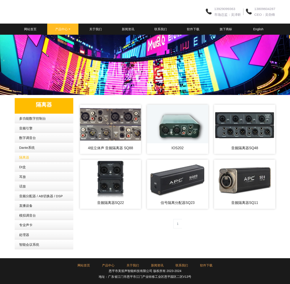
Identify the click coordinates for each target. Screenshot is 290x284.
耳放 (22, 188)
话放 (22, 197)
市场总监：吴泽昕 (227, 14)
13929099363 (224, 9)
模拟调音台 (27, 226)
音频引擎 (26, 139)
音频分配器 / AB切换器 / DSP (41, 207)
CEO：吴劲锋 (264, 14)
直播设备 (26, 217)
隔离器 (24, 168)
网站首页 (35, 29)
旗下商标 (248, 29)
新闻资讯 (141, 29)
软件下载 (213, 29)
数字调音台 (27, 149)
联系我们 (177, 29)
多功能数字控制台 (32, 129)
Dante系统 (27, 159)
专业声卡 (26, 236)
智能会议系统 (29, 256)
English (35, 40)
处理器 (24, 246)
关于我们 (106, 29)
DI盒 (22, 178)
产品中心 (69, 29)
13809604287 (264, 9)
